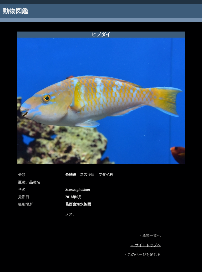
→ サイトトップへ (145, 245)
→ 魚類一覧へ (149, 236)
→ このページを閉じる (142, 254)
